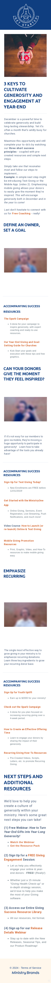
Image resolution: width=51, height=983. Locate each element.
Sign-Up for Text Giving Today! (22, 482)
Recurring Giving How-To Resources (25, 752)
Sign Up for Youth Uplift (18, 692)
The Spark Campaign (16, 318)
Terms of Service (31, 967)
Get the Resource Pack (25, 845)
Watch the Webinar (22, 842)
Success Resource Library (22, 912)
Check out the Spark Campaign (22, 706)
